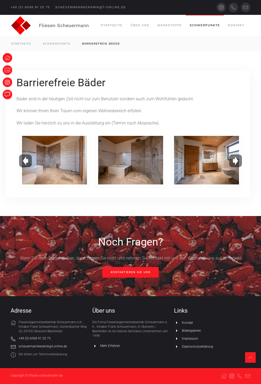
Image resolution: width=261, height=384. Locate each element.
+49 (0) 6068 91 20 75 (30, 7)
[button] (250, 357)
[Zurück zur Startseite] (21, 25)
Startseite (112, 25)
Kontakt (236, 25)
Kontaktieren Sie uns (130, 272)
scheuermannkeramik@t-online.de (90, 7)
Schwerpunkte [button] (205, 25)
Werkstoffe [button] (169, 25)
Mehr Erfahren (106, 346)
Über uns (139, 25)
